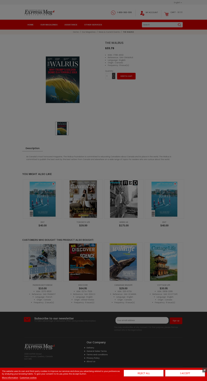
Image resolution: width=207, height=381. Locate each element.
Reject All (144, 373)
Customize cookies (28, 377)
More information (10, 377)
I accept (185, 373)
